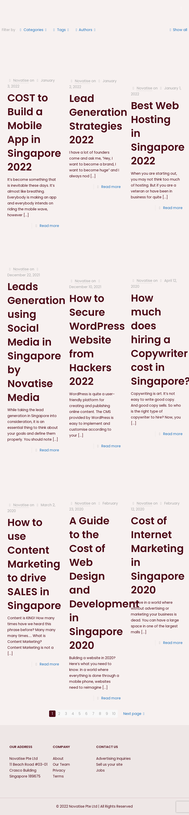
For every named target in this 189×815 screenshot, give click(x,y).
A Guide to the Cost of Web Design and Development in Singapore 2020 (104, 583)
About (58, 758)
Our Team (61, 764)
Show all (177, 29)
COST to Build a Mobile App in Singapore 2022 (34, 132)
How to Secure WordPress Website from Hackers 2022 (97, 340)
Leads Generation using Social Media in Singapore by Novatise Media (36, 341)
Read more (49, 225)
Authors (85, 29)
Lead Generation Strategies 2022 (98, 119)
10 (114, 713)
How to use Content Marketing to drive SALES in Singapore (34, 564)
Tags (61, 29)
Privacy (59, 770)
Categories (33, 29)
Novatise (21, 80)
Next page (134, 713)
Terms (58, 776)
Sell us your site (109, 764)
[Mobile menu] (181, 8)
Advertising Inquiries (113, 758)
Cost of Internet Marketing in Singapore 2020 (158, 555)
